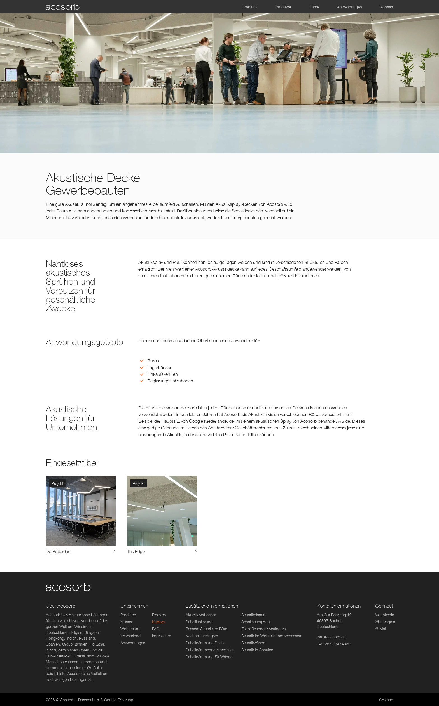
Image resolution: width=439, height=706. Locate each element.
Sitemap (386, 699)
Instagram (384, 621)
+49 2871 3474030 (334, 643)
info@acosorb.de (331, 636)
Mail (381, 628)
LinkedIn (384, 614)
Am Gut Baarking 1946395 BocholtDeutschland (334, 620)
